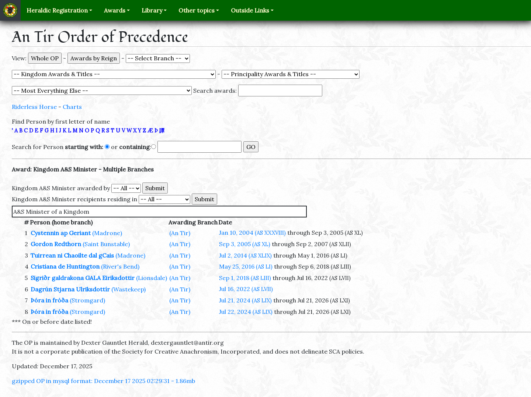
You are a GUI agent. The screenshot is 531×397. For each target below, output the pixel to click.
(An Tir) (179, 233)
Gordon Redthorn (56, 244)
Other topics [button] (196, 10)
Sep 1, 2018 (245, 277)
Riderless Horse (34, 106)
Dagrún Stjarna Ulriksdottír (70, 289)
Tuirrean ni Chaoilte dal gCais (72, 255)
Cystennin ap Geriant (61, 233)
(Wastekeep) (128, 289)
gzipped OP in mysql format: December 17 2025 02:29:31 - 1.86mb (103, 380)
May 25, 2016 (246, 266)
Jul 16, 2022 (246, 289)
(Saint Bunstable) (106, 244)
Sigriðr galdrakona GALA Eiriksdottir (83, 277)
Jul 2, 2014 (245, 255)
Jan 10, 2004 (252, 232)
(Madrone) (107, 233)
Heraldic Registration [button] (57, 10)
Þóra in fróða (49, 300)
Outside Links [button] (250, 10)
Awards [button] (114, 10)
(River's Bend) (120, 266)
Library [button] (152, 10)
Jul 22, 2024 (246, 311)
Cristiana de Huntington (65, 266)
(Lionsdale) (151, 277)
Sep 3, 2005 (244, 244)
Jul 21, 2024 (245, 300)
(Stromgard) (87, 300)
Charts (72, 106)
